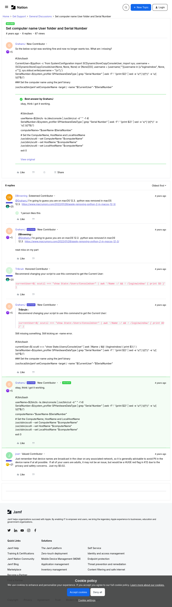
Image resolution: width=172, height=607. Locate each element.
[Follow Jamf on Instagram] (28, 530)
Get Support (19, 16)
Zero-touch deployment (54, 553)
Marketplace (14, 569)
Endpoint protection (99, 558)
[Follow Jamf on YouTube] (22, 530)
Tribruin (19, 268)
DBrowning (21, 195)
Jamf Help (13, 548)
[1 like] (27, 213)
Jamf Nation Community (20, 558)
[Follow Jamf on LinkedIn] (15, 530)
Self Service (94, 548)
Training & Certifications (20, 553)
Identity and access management (106, 553)
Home (6, 16)
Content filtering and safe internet (106, 569)
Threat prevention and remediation (107, 564)
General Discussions (40, 16)
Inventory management (54, 569)
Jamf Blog (13, 564)
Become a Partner (17, 574)
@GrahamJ (21, 200)
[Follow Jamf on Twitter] (9, 530)
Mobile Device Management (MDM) (61, 558)
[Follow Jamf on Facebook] (35, 530)
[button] (7, 8)
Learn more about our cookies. (148, 585)
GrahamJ (20, 43)
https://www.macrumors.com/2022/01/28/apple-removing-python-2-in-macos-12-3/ (69, 204)
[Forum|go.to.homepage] (19, 7)
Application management (55, 564)
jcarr (17, 453)
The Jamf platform (51, 548)
